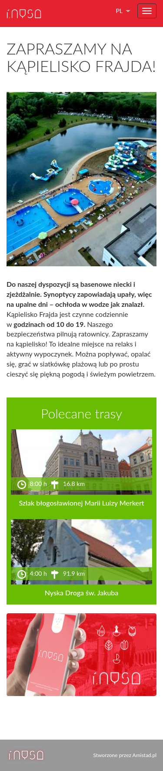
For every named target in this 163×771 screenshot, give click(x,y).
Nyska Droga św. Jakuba (82, 592)
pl (119, 10)
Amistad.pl (144, 755)
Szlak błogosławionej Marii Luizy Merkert (81, 503)
